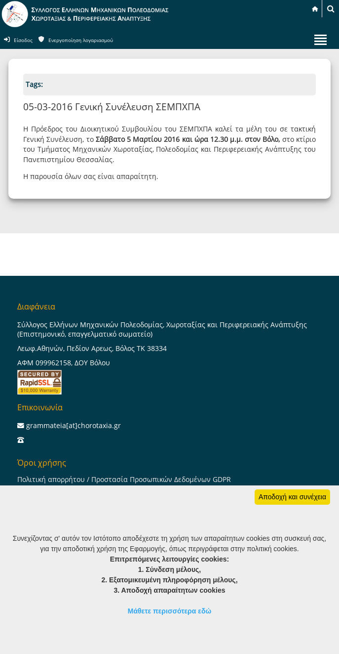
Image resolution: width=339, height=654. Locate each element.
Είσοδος (23, 40)
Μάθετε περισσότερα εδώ (170, 611)
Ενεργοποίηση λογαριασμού (80, 40)
